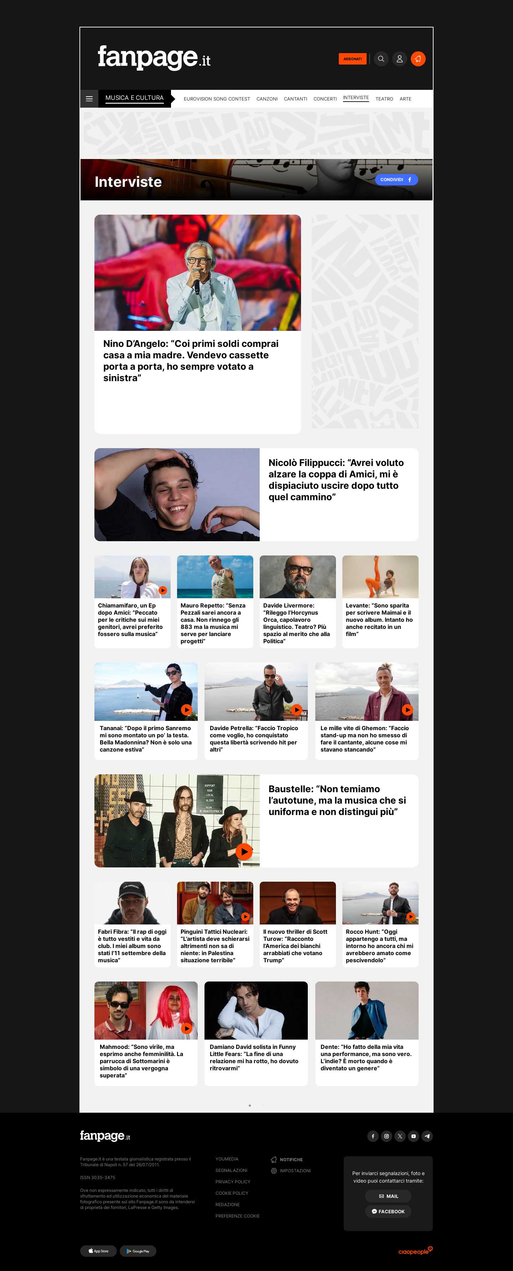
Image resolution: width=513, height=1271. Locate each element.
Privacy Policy (233, 1181)
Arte (405, 99)
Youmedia (227, 1159)
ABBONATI (352, 59)
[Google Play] (138, 1251)
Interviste (356, 97)
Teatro (384, 99)
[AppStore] (98, 1251)
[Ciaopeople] (416, 1253)
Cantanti (295, 99)
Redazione (228, 1204)
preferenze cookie (238, 1216)
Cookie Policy (232, 1193)
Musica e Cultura (134, 97)
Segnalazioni (231, 1170)
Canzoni (267, 99)
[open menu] (89, 99)
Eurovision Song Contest (217, 99)
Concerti (325, 99)
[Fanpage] (105, 1136)
